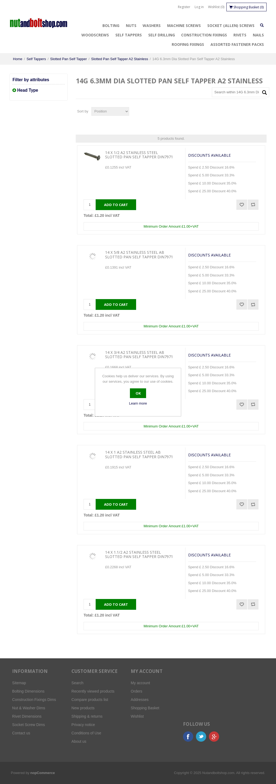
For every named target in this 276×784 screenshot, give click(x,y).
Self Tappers (128, 34)
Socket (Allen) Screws (230, 25)
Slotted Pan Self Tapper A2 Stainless (119, 59)
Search (77, 683)
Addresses (140, 699)
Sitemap (19, 683)
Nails (258, 34)
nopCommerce (42, 773)
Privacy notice (83, 725)
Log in (199, 7)
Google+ (214, 736)
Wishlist (137, 716)
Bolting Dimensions (28, 691)
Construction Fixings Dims (34, 699)
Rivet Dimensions (27, 716)
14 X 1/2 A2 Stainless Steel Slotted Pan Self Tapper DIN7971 (139, 155)
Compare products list (89, 699)
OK (138, 393)
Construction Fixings (204, 34)
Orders (136, 691)
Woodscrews (95, 34)
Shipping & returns (86, 716)
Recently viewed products (93, 691)
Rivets (239, 34)
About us (78, 741)
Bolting (110, 25)
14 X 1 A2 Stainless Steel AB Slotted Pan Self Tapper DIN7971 (139, 454)
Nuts (131, 25)
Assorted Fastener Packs (237, 44)
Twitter (201, 736)
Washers (152, 25)
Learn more (138, 403)
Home (17, 59)
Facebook (188, 736)
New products (83, 708)
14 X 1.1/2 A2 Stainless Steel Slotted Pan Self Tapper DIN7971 (139, 554)
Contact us (21, 733)
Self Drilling (161, 34)
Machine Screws (184, 25)
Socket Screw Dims (28, 725)
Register (184, 7)
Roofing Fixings (188, 44)
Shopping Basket (145, 708)
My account (140, 683)
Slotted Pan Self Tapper (68, 59)
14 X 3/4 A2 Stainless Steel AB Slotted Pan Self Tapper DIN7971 (139, 355)
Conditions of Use (86, 733)
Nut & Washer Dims (28, 708)
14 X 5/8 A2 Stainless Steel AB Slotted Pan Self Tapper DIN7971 (139, 254)
